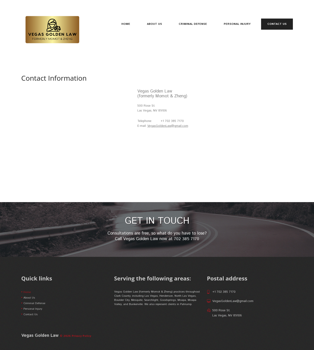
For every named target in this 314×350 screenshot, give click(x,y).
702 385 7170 (186, 239)
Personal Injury (237, 24)
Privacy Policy (81, 336)
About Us (154, 24)
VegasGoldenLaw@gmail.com (167, 126)
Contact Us (277, 24)
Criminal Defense (193, 24)
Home (125, 24)
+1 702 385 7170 (224, 292)
